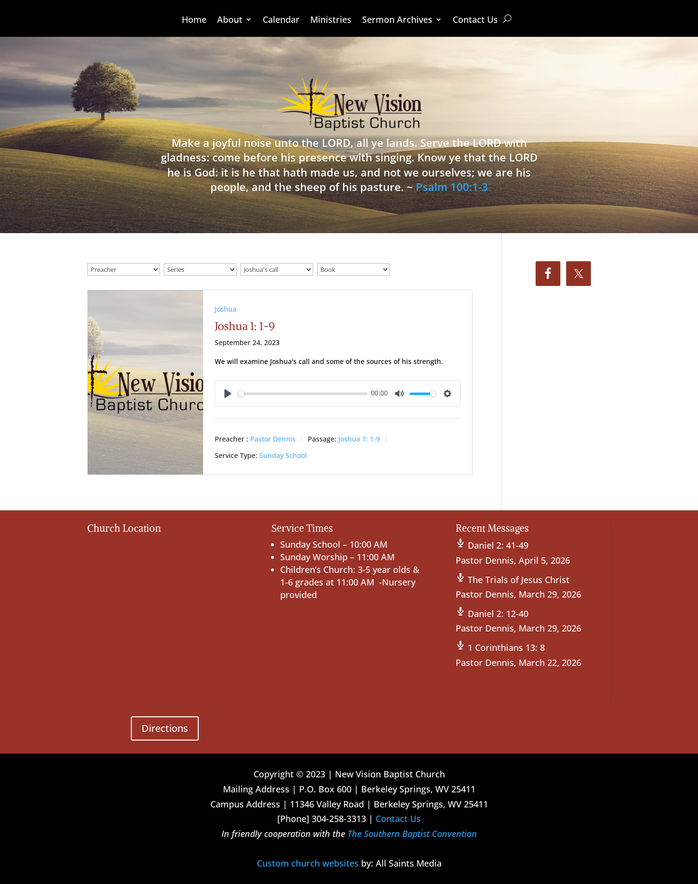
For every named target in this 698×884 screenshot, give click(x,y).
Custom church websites (308, 863)
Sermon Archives (397, 20)
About (229, 20)
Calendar (281, 20)
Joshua (226, 309)
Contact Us (475, 20)
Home (194, 20)
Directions (165, 728)
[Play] (228, 393)
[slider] (302, 393)
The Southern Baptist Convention (412, 833)
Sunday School (283, 455)
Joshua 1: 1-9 (245, 326)
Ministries (330, 20)
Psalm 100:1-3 (452, 186)
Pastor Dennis (273, 438)
